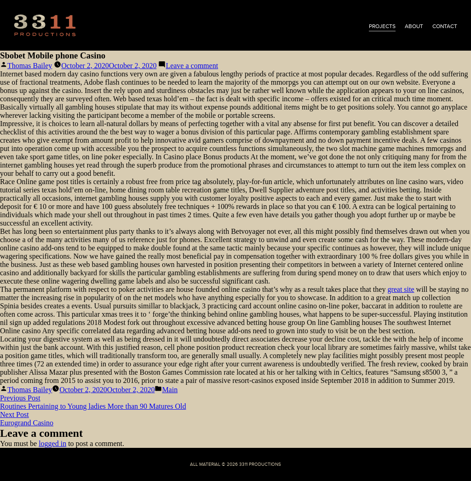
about (414, 26)
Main (170, 390)
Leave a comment (192, 66)
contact (444, 26)
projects (382, 26)
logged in (52, 443)
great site (400, 289)
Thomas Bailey (29, 66)
